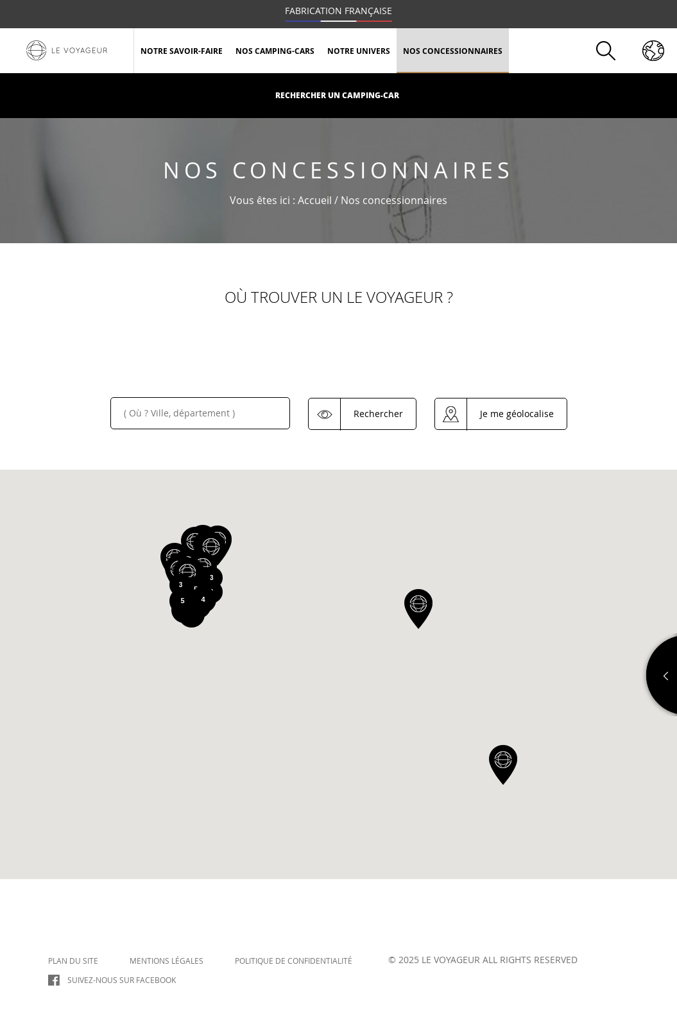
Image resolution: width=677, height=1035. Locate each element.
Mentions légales (166, 960)
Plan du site (73, 960)
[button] (418, 609)
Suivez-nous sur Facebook (121, 980)
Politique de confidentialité (293, 960)
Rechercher (378, 413)
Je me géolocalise (517, 413)
